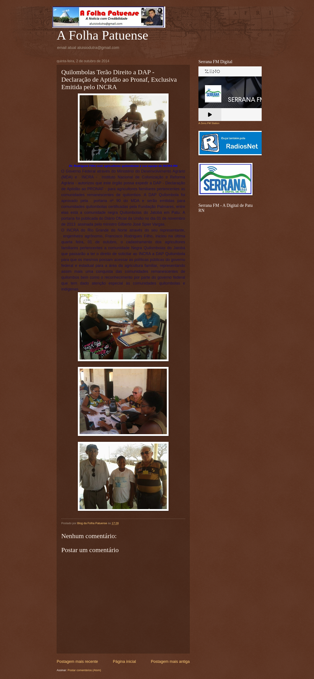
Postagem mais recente (77, 661)
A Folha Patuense (102, 35)
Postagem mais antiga (170, 661)
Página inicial (124, 661)
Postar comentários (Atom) (84, 670)
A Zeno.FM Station (208, 123)
